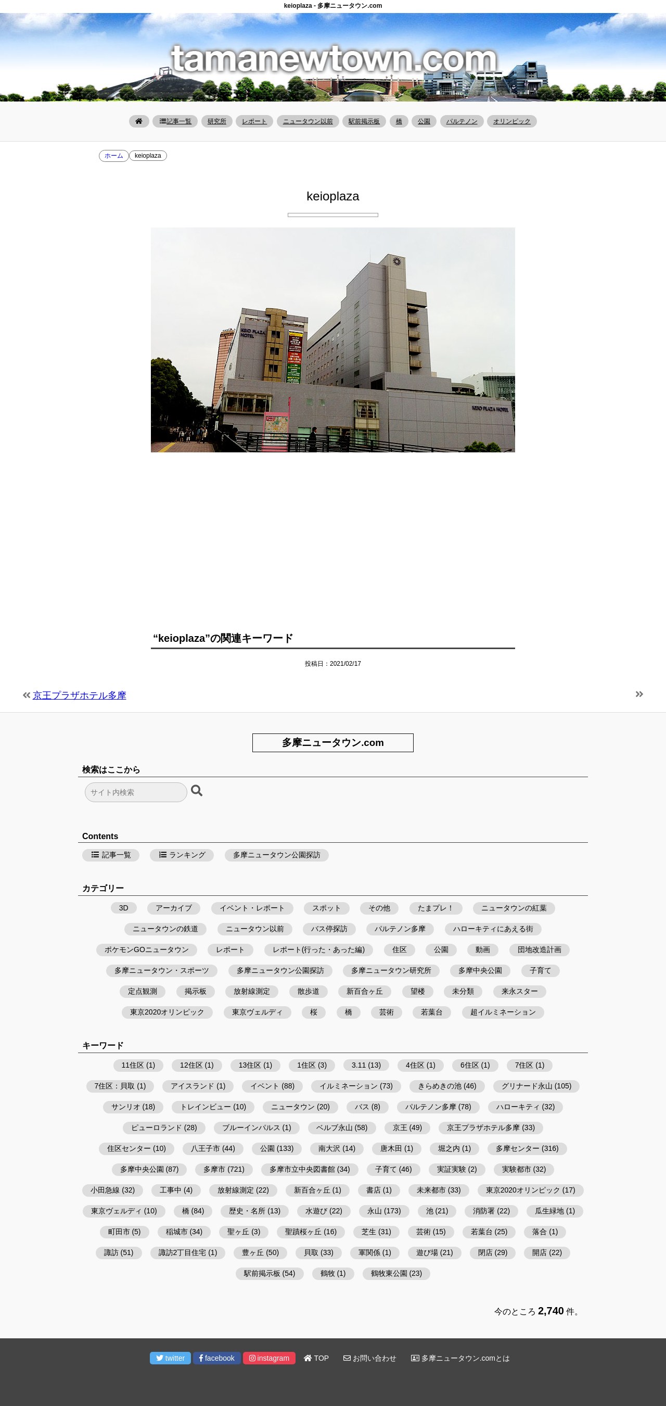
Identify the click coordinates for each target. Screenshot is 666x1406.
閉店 (485, 1252)
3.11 (359, 1065)
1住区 (306, 1065)
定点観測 (142, 991)
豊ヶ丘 (253, 1252)
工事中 (171, 1190)
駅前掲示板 (364, 121)
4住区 (415, 1065)
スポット (326, 908)
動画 (483, 949)
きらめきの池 (440, 1086)
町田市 (119, 1231)
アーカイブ (174, 908)
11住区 (133, 1065)
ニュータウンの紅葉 (514, 908)
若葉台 (432, 1012)
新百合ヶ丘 (365, 991)
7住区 (524, 1065)
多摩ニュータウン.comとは (460, 1358)
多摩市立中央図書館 (302, 1169)
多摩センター (518, 1148)
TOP (316, 1358)
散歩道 (308, 991)
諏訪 (111, 1252)
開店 (539, 1252)
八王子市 (205, 1148)
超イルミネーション (503, 1012)
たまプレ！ (436, 908)
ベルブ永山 (334, 1127)
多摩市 (214, 1169)
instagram (269, 1358)
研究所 (217, 121)
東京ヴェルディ (257, 1012)
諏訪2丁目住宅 (183, 1252)
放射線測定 (252, 991)
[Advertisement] (333, 536)
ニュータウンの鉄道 (165, 928)
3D (124, 908)
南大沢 (329, 1148)
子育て (541, 970)
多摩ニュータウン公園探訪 (277, 855)
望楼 (418, 991)
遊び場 (427, 1252)
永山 (374, 1211)
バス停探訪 (329, 928)
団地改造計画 (539, 949)
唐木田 (391, 1148)
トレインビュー (205, 1107)
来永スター (520, 991)
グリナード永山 (527, 1086)
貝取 (311, 1252)
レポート (254, 121)
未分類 (463, 991)
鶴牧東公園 (389, 1273)
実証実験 (451, 1169)
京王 (400, 1127)
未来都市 (431, 1190)
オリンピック (512, 121)
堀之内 (449, 1148)
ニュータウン (293, 1107)
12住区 (191, 1065)
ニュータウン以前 (308, 121)
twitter (170, 1358)
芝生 (369, 1231)
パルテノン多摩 (400, 928)
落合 (539, 1231)
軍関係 (369, 1252)
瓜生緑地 (549, 1211)
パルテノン (462, 121)
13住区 (250, 1065)
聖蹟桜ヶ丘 (303, 1231)
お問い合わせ (369, 1358)
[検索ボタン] (197, 791)
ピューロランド (156, 1127)
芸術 (386, 1012)
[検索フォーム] (136, 792)
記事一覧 (175, 121)
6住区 (469, 1065)
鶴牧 (328, 1273)
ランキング (182, 855)
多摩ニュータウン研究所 (391, 970)
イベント (264, 1086)
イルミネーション (348, 1086)
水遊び (316, 1211)
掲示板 (196, 991)
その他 (379, 908)
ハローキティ (518, 1107)
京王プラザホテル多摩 (79, 695)
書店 (373, 1190)
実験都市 (516, 1169)
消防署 (484, 1211)
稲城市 (177, 1231)
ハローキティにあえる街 (493, 928)
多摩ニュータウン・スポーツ (161, 970)
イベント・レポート (252, 908)
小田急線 (105, 1190)
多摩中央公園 (480, 970)
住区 (399, 949)
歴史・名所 (247, 1211)
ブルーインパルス (251, 1127)
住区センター (129, 1148)
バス (362, 1107)
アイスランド (192, 1086)
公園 (424, 121)
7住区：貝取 (115, 1086)
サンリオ (125, 1107)
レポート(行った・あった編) (319, 949)
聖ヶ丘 (238, 1231)
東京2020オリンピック (167, 1012)
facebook (217, 1358)
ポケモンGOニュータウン (147, 949)
